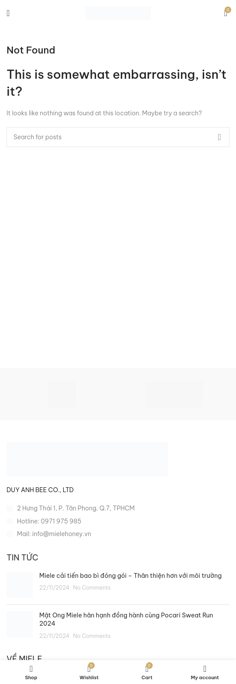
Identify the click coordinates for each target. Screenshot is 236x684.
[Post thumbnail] (20, 585)
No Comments (92, 587)
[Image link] (87, 459)
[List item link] (118, 521)
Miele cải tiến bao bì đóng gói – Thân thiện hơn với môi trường (130, 576)
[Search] (118, 137)
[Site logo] (118, 13)
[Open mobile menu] (8, 13)
